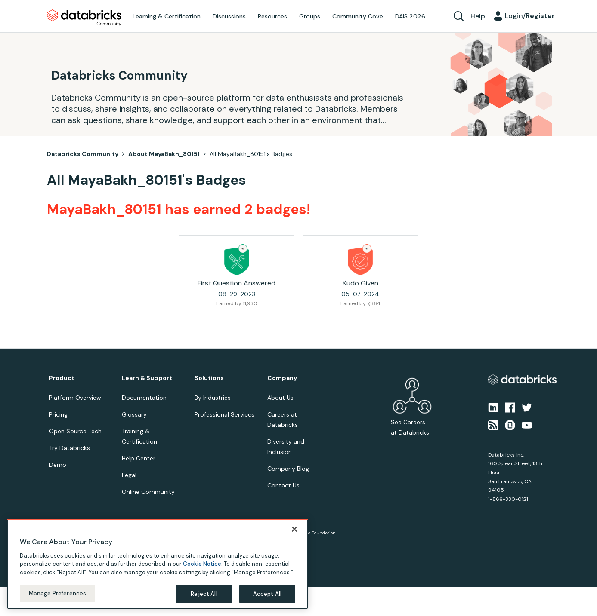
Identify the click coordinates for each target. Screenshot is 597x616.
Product (61, 378)
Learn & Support (147, 378)
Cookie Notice (202, 570)
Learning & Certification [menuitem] (167, 16)
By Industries (213, 397)
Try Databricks (69, 448)
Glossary (134, 414)
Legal (129, 475)
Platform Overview (75, 397)
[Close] (294, 535)
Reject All (204, 600)
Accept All (267, 600)
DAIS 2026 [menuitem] (410, 16)
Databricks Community (84, 18)
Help (477, 16)
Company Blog (288, 468)
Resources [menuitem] (272, 16)
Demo (57, 465)
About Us (280, 397)
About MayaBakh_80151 (164, 154)
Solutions (209, 378)
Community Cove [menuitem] (357, 16)
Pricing (58, 414)
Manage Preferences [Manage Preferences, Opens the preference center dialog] (57, 600)
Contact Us (283, 485)
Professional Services (224, 414)
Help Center (138, 458)
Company (282, 378)
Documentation (144, 397)
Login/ (530, 15)
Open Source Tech (75, 431)
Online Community (148, 492)
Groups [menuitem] (309, 16)
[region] (157, 570)
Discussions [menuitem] (229, 16)
